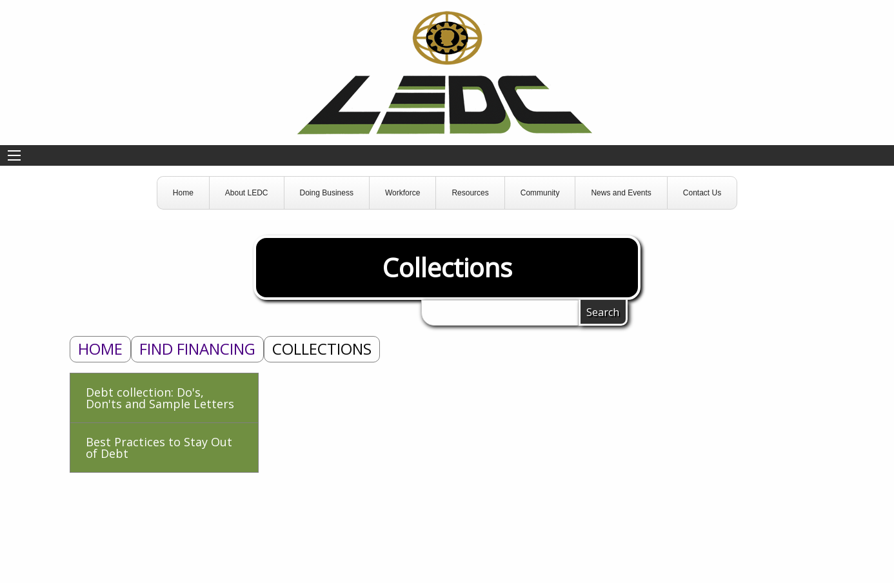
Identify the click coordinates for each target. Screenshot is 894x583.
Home (100, 348)
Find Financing (197, 348)
